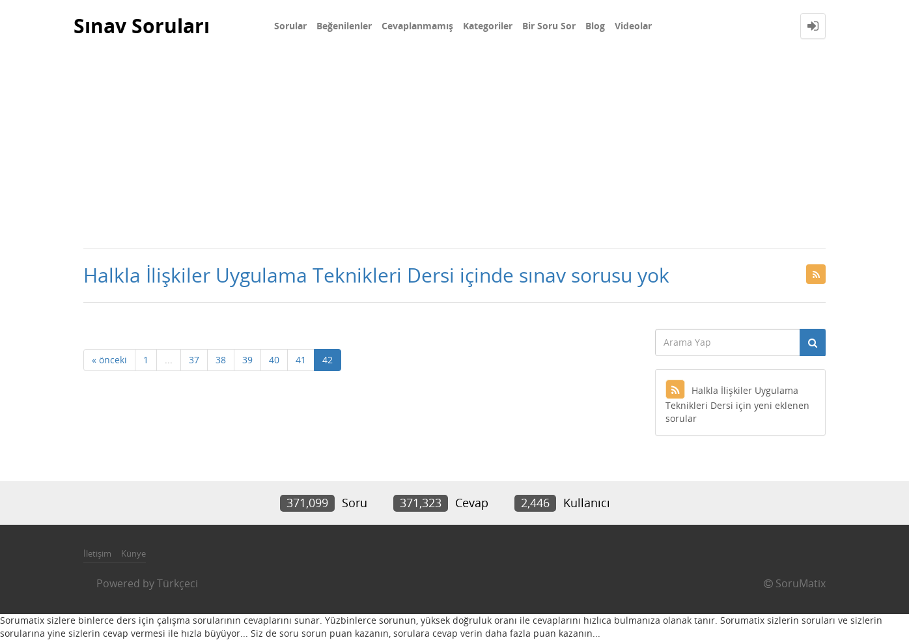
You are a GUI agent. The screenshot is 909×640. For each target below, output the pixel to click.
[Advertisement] (454, 150)
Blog (595, 26)
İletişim (97, 553)
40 (274, 360)
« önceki (109, 360)
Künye (133, 553)
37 (194, 360)
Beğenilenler (344, 26)
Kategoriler (487, 26)
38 (221, 360)
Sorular (290, 26)
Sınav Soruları (142, 25)
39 (247, 360)
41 (301, 360)
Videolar (633, 26)
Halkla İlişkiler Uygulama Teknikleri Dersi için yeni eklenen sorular (737, 404)
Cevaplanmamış (417, 26)
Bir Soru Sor (549, 26)
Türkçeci (177, 583)
